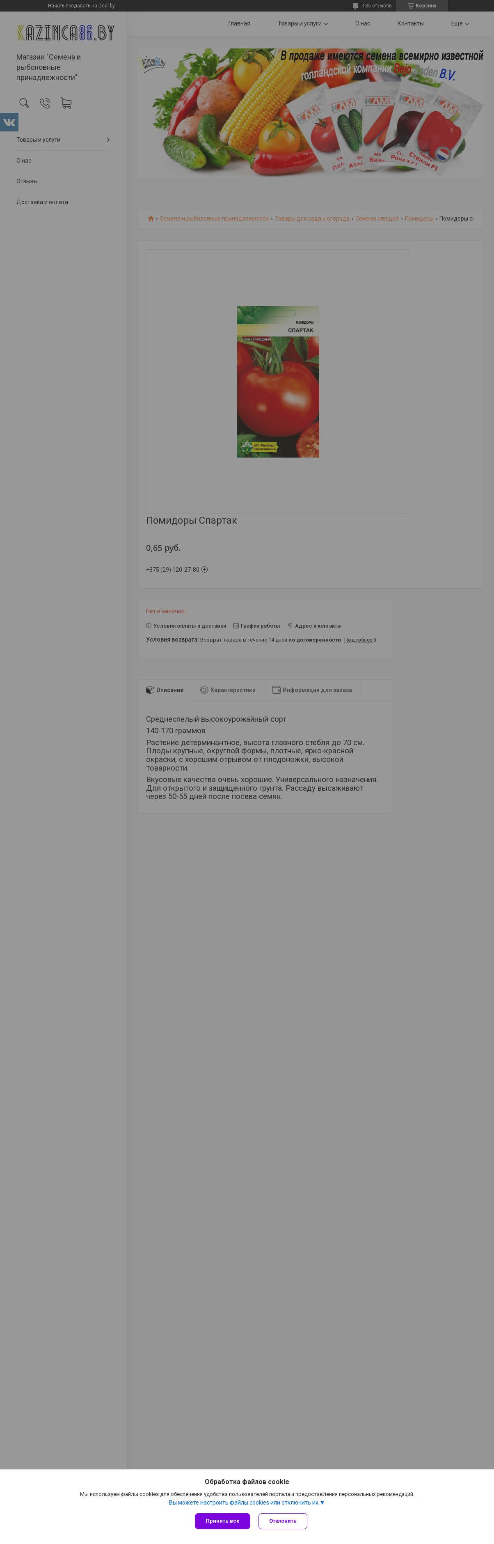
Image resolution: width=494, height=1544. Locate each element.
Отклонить (283, 1521)
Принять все (223, 1521)
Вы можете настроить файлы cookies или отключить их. (244, 1502)
